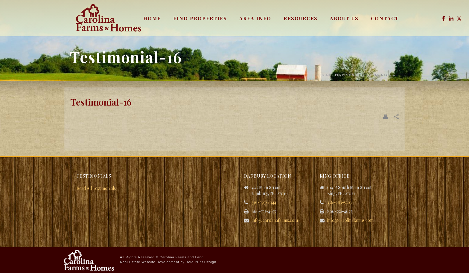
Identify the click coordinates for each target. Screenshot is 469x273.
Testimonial (347, 75)
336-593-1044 (264, 202)
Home (152, 18)
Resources (301, 18)
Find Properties (200, 18)
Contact (385, 18)
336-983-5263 (339, 202)
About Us (344, 18)
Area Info (255, 18)
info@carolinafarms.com (275, 220)
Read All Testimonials (96, 188)
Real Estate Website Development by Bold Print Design (168, 262)
